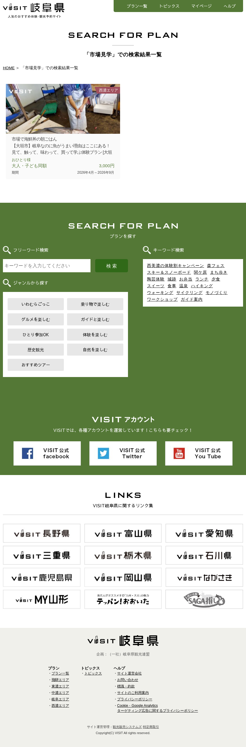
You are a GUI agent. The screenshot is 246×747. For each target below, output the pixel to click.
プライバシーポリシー (134, 695)
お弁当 (185, 279)
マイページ (201, 6)
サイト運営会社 (129, 669)
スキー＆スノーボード (169, 272)
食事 (172, 285)
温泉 (183, 285)
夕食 (215, 279)
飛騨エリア (60, 676)
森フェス (216, 265)
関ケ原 (200, 272)
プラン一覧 (137, 6)
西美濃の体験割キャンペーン (175, 265)
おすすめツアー (35, 365)
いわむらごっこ (35, 304)
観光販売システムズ (127, 722)
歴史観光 (36, 349)
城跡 (172, 279)
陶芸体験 (156, 279)
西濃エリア (60, 701)
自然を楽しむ (95, 349)
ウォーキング (160, 292)
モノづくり (217, 292)
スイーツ (156, 285)
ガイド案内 (192, 299)
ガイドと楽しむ (95, 319)
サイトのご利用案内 (133, 689)
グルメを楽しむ (35, 319)
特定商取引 (151, 722)
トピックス (169, 6)
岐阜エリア (60, 695)
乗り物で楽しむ (95, 304)
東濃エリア (60, 682)
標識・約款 (126, 682)
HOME (9, 67)
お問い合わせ (127, 676)
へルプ (229, 6)
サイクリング (189, 292)
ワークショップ (162, 299)
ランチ (202, 279)
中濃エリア (60, 689)
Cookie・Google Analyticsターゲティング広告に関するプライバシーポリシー (157, 704)
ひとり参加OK (36, 334)
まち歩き (219, 272)
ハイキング (202, 285)
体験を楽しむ (95, 334)
